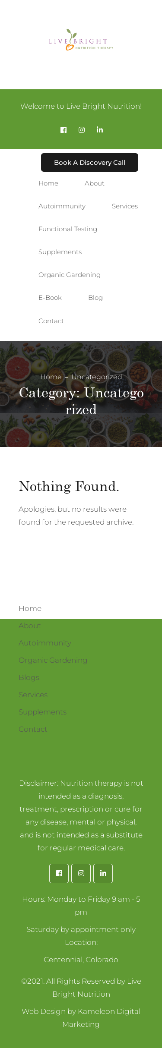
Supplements (43, 712)
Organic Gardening (53, 660)
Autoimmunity (45, 643)
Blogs (29, 677)
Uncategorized (96, 377)
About (30, 625)
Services (33, 694)
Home (51, 377)
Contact (33, 729)
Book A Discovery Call (89, 162)
